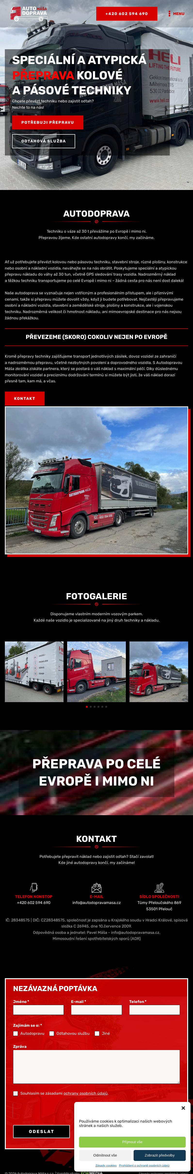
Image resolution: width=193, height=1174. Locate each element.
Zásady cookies (106, 1165)
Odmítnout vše (105, 1155)
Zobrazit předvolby (160, 1155)
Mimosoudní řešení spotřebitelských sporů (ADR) (97, 947)
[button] (183, 1108)
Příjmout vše (132, 1142)
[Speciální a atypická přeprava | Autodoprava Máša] (34, 709)
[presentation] (44, 1119)
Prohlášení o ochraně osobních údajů (144, 1165)
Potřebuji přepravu (47, 122)
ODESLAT (41, 1140)
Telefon (137, 1010)
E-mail (78, 1010)
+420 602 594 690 (126, 13)
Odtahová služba (43, 141)
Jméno (21, 1010)
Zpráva (19, 1055)
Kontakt (24, 398)
